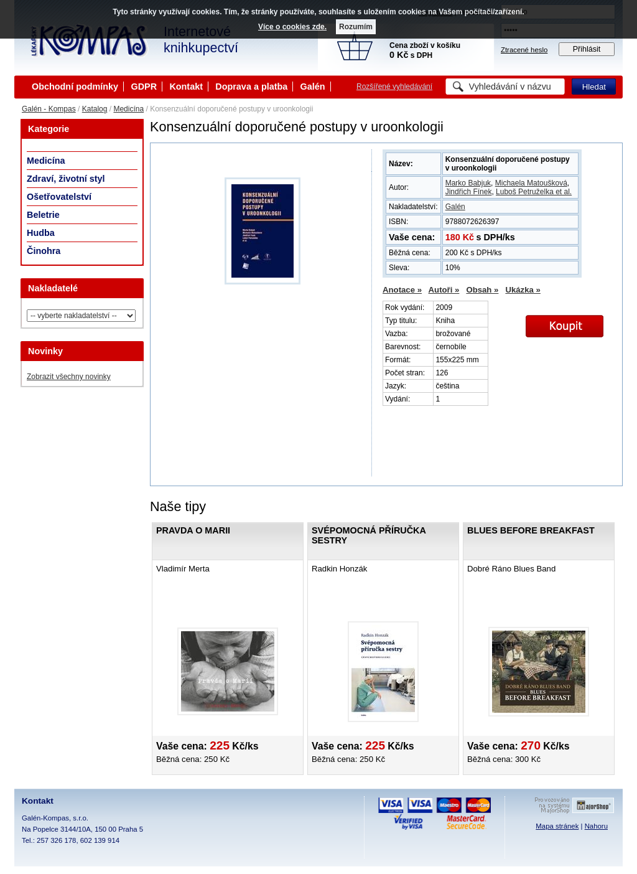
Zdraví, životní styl (66, 179)
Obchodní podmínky (75, 87)
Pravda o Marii (193, 530)
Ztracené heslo (524, 50)
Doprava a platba (251, 87)
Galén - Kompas (49, 109)
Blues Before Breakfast (531, 530)
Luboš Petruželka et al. (534, 191)
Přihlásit (587, 49)
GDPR (144, 87)
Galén (312, 87)
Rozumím (356, 26)
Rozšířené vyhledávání (394, 86)
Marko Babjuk (468, 183)
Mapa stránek (557, 826)
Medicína (128, 109)
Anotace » (402, 289)
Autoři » (444, 289)
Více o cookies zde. (292, 26)
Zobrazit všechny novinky (69, 376)
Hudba (41, 233)
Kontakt (186, 87)
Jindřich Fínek (468, 191)
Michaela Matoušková (531, 183)
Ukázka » (522, 289)
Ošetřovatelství (59, 197)
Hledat (594, 87)
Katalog (95, 109)
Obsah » (482, 289)
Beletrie (43, 215)
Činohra (43, 251)
